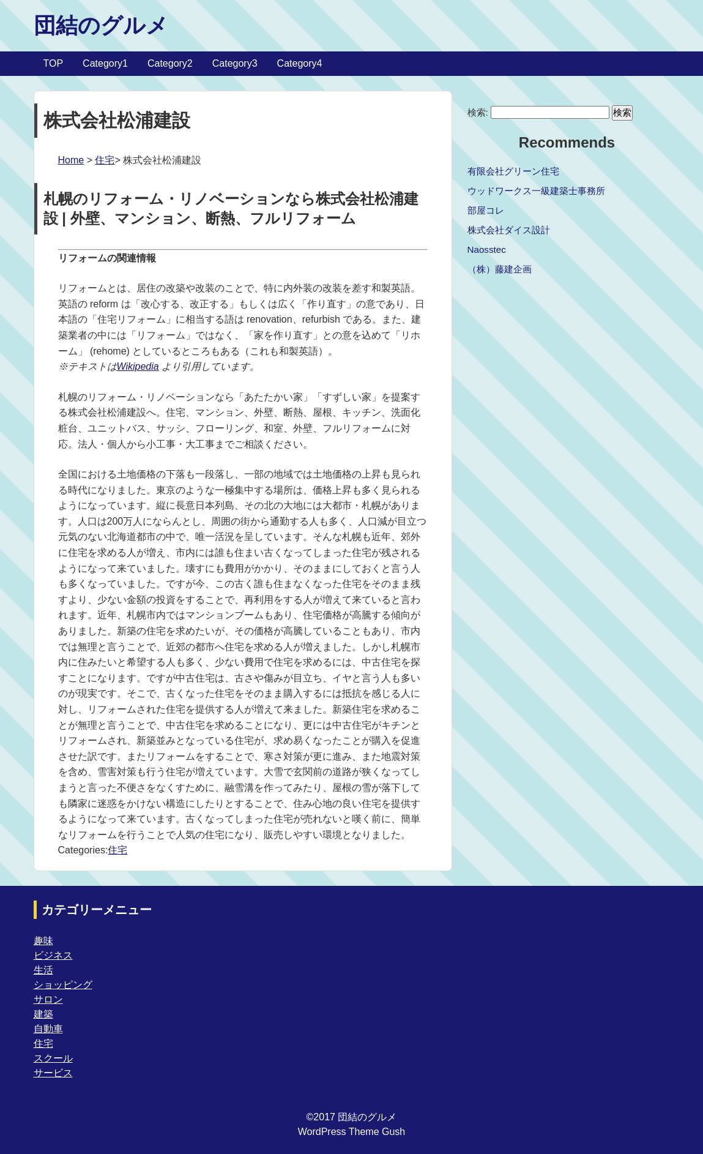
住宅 (104, 160)
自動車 (48, 1029)
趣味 (43, 940)
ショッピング (63, 985)
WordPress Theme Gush (351, 1131)
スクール (53, 1058)
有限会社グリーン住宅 (513, 171)
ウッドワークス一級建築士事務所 (536, 190)
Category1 (105, 63)
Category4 (299, 63)
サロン (48, 999)
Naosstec (486, 249)
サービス (53, 1073)
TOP (53, 63)
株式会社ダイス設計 (508, 230)
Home (71, 160)
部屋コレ (485, 210)
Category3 (235, 63)
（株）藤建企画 (499, 269)
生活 (43, 970)
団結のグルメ (101, 25)
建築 (43, 1014)
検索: (477, 112)
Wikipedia (138, 366)
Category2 (170, 63)
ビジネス (53, 955)
